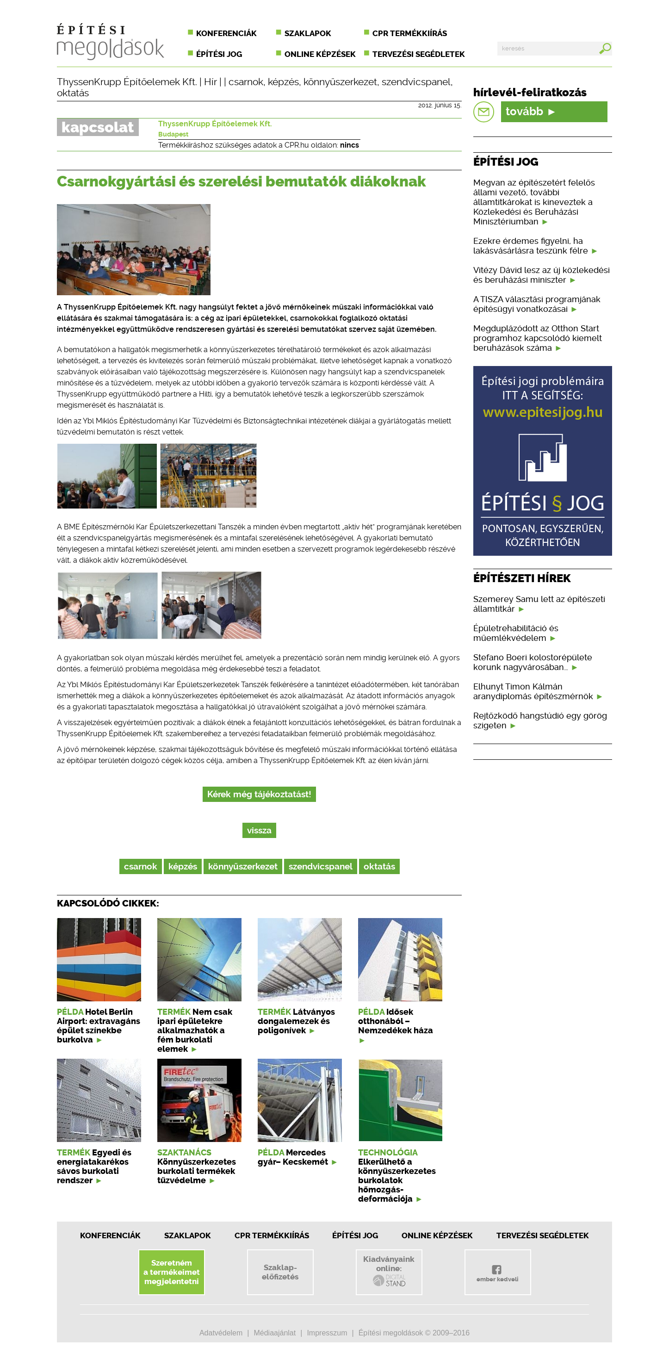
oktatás (73, 93)
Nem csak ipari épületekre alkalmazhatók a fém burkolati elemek (194, 1030)
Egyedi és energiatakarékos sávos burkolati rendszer (94, 1166)
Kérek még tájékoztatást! (259, 794)
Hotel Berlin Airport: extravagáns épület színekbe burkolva (98, 1025)
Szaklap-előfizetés (280, 1272)
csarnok (246, 81)
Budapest (173, 134)
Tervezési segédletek (418, 54)
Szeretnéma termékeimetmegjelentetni (171, 1272)
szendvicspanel (416, 81)
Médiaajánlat (275, 1333)
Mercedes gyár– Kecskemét (293, 1157)
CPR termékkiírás (409, 33)
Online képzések (320, 54)
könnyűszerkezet (340, 81)
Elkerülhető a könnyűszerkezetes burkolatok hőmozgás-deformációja (397, 1180)
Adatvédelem (220, 1333)
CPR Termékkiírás (272, 1235)
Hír (210, 81)
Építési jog (219, 54)
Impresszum (327, 1333)
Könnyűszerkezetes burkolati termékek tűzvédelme (196, 1171)
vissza (259, 830)
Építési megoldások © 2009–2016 (414, 1333)
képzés (283, 81)
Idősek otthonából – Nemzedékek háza (395, 1021)
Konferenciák (226, 33)
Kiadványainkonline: (389, 1271)
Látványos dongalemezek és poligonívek (296, 1021)
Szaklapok (308, 33)
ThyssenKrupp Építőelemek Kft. (127, 81)
